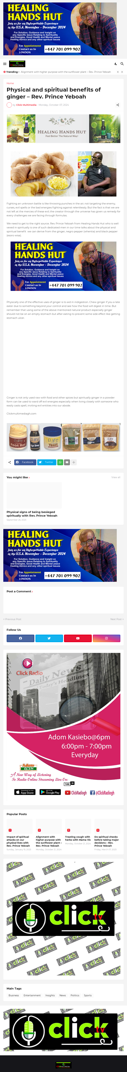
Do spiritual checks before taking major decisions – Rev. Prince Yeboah (106, 841)
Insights (50, 995)
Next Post (116, 619)
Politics (75, 995)
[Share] (117, 105)
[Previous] (118, 72)
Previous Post (13, 619)
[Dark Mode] (115, 64)
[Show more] (74, 462)
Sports (88, 995)
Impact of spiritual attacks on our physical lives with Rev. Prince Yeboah (18, 841)
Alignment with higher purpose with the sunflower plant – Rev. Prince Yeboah (66, 71)
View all (115, 477)
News (63, 995)
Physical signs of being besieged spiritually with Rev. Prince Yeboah (32, 513)
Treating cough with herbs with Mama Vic (78, 838)
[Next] (122, 72)
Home (10, 83)
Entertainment (32, 995)
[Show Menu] (4, 64)
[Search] (122, 64)
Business (14, 995)
